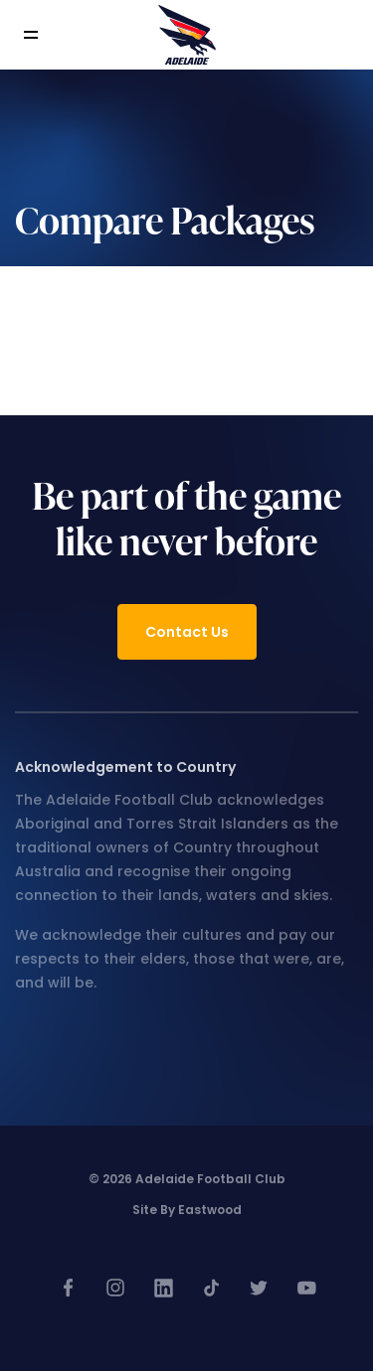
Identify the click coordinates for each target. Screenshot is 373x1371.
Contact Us (187, 632)
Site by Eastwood (187, 1209)
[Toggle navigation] (45, 35)
